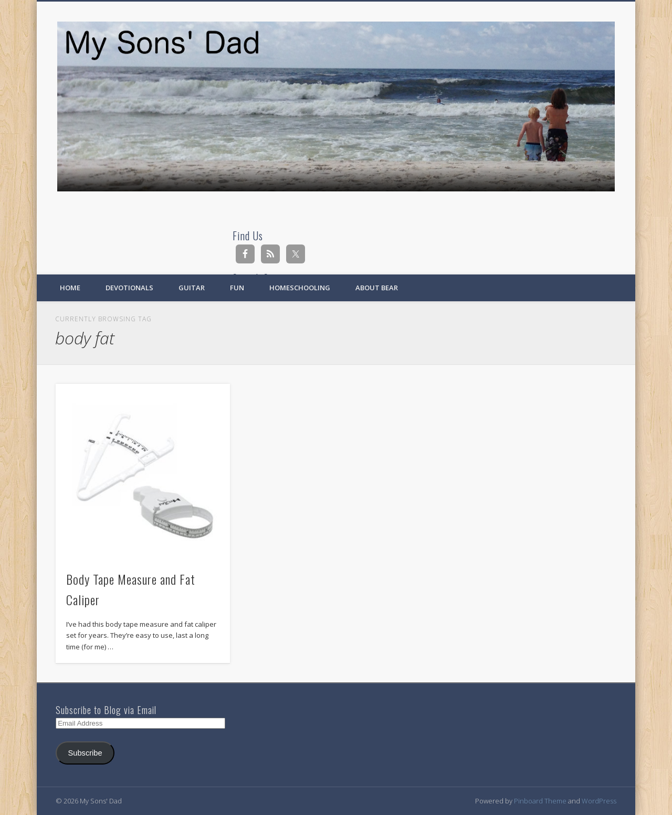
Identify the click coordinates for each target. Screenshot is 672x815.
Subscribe (85, 753)
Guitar (191, 287)
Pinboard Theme (540, 801)
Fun (237, 287)
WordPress (599, 801)
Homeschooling (299, 287)
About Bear (376, 287)
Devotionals (129, 287)
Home (70, 287)
